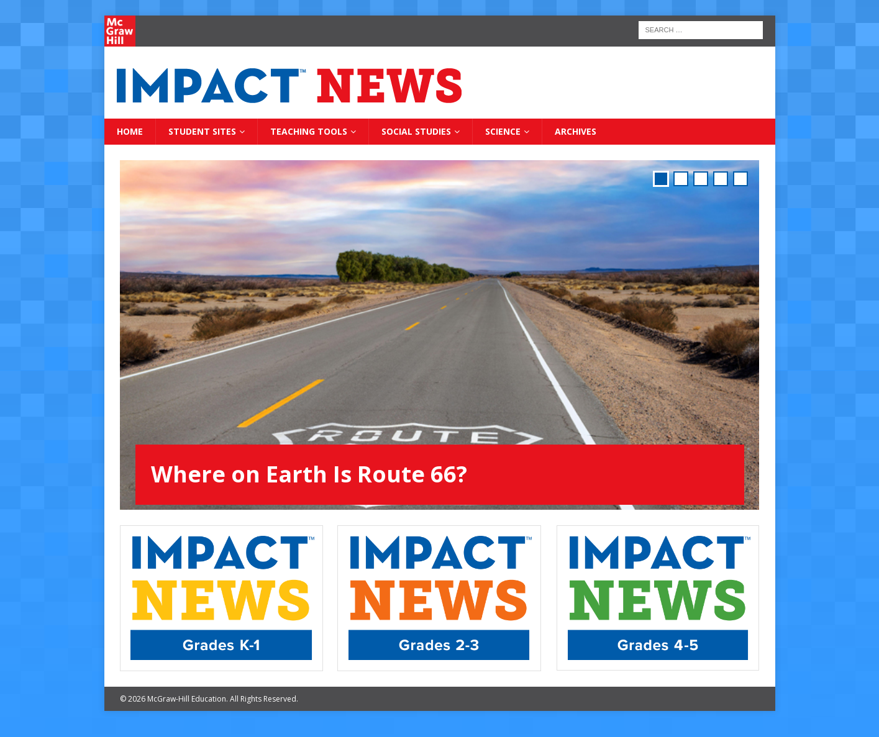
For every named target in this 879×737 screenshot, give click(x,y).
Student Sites (202, 131)
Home (130, 131)
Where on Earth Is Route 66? (309, 474)
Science (503, 131)
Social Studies (416, 131)
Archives (575, 131)
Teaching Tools (308, 131)
